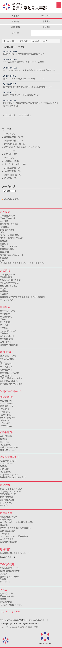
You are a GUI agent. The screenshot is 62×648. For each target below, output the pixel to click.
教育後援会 (5, 252)
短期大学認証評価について (11, 255)
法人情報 (4, 221)
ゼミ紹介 (4, 505)
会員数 (3, 599)
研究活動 (15, 33)
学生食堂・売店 (6, 339)
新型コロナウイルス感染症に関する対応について (23, 54)
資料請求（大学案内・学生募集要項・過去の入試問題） (22, 297)
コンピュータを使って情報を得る (14, 536)
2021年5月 (24, 115)
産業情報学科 (6, 401)
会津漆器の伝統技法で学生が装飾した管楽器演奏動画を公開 (29, 70)
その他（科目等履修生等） (10, 280)
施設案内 (4, 244)
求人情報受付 (6, 364)
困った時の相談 (6, 539)
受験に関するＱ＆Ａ (8, 286)
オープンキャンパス (8, 300)
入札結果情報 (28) (12, 171)
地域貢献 (46, 27)
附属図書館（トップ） (8, 517)
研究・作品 (4, 442)
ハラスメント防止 (7, 336)
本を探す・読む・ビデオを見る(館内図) (16, 522)
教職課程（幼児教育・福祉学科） (13, 477)
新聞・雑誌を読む (7, 531)
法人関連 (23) (11, 178)
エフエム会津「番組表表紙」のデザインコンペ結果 (23, 62)
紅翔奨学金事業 (7, 249)
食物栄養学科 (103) (13, 141)
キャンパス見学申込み (9, 283)
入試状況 (4, 294)
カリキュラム (6, 415)
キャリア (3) (9, 134)
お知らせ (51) (10, 154)
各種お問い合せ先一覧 (9, 577)
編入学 (3, 362)
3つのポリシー (6, 404)
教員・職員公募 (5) (12, 175)
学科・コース (46, 16)
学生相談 (4, 328)
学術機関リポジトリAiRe (10, 492)
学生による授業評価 (8, 246)
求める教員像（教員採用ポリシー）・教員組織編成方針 (22, 263)
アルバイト (4, 325)
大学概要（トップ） (7, 216)
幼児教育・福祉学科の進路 (11, 384)
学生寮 (3, 319)
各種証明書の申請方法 (10, 571)
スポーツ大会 (5, 342)
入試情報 (15, 21)
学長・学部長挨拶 (7, 218)
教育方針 (4, 241)
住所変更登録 (6, 602)
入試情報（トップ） (7, 275)
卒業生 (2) (9, 158)
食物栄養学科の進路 (9, 381)
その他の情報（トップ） (9, 568)
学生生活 (46, 21)
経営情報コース (6, 406)
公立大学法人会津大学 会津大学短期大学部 (19, 627)
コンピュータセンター (11, 612)
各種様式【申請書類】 (9, 542)
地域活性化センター (8, 557)
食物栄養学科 (6, 436)
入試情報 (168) (11, 161)
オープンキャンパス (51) (15, 164)
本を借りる (4, 534)
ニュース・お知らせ (20, 41)
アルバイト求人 (6, 367)
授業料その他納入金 (9, 345)
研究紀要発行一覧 (8, 494)
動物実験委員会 (7, 497)
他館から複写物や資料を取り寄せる (15, 528)
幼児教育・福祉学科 (8, 461)
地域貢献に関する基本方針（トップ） (15, 553)
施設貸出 (4, 579)
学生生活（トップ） (7, 311)
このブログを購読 (11, 199)
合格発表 (4, 291)
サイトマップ (5, 582)
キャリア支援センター (9, 359)
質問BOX (4, 289)
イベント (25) (10, 151)
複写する (4, 525)
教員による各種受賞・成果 (11, 489)
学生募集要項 (6, 277)
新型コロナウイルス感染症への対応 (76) (22, 147)
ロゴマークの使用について (11, 238)
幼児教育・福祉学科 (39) (15, 144)
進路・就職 (15, 27)
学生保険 (4, 333)
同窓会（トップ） (6, 593)
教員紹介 (4, 409)
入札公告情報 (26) (12, 168)
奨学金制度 (5, 314)
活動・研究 (5, 412)
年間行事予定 (6, 317)
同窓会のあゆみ (7, 596)
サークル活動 (5, 322)
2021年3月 (10, 115)
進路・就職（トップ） (8, 356)
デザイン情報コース (8, 418)
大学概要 (15, 16)
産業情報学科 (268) (13, 137)
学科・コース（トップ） (11, 391)
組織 (2, 261)
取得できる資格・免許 (9, 475)
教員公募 (4, 258)
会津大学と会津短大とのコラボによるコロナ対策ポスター (27, 87)
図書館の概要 (6, 519)
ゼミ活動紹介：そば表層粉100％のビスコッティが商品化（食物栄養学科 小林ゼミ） (30, 104)
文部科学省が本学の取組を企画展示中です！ (22, 95)
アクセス (3, 574)
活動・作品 (5, 423)
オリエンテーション (8, 331)
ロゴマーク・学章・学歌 (9, 235)
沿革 (2, 232)
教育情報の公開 (7, 230)
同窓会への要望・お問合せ (11, 605)
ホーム (6, 41)
